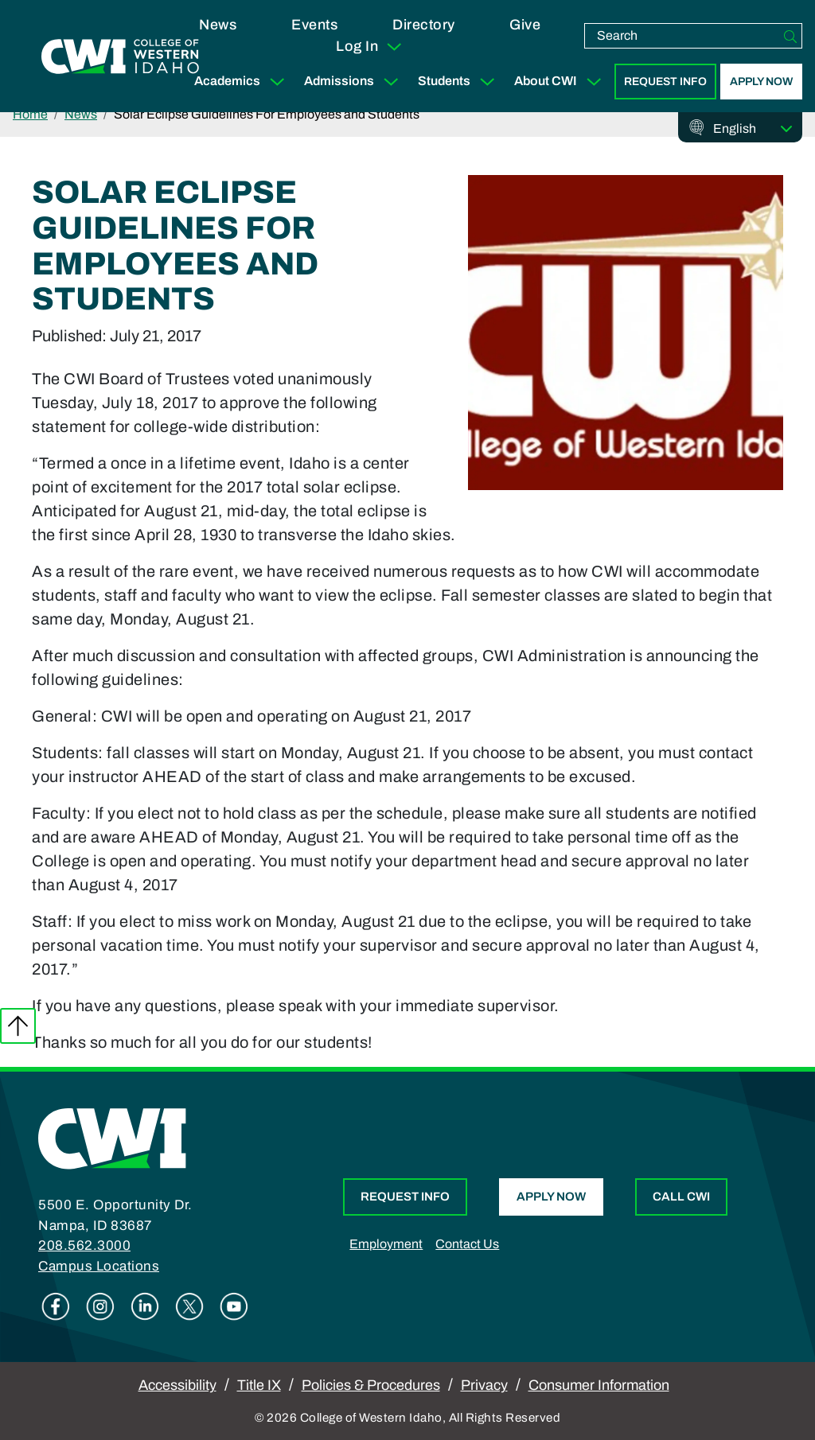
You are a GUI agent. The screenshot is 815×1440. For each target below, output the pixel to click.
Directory (423, 25)
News (217, 25)
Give (524, 25)
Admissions (354, 81)
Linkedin (144, 1306)
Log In (370, 46)
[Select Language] (753, 128)
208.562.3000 (84, 1245)
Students (459, 81)
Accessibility (177, 1385)
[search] (682, 36)
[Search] (790, 35)
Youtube (234, 1306)
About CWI (561, 81)
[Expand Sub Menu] (277, 81)
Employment (386, 1244)
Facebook (55, 1306)
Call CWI (681, 1196)
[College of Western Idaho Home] (120, 56)
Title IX (259, 1385)
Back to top (18, 1026)
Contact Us (467, 1244)
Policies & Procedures (371, 1385)
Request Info (665, 82)
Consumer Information (598, 1385)
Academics (242, 81)
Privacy (484, 1385)
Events (314, 25)
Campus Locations (98, 1266)
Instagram (100, 1306)
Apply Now (761, 82)
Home (30, 114)
